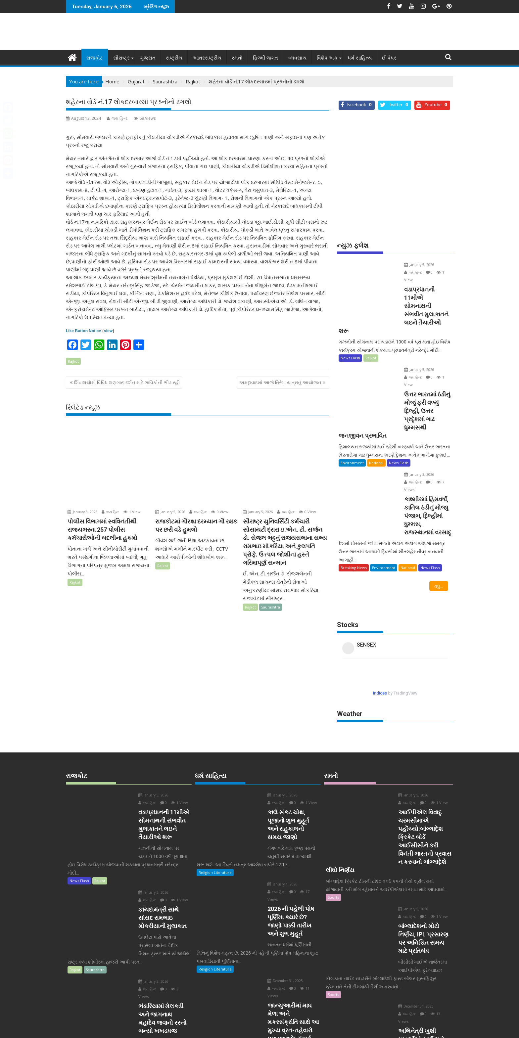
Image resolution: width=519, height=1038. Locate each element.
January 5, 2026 (83, 511)
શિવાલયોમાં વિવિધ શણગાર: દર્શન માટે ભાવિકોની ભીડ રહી (127, 382)
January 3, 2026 (407, 426)
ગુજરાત (148, 58)
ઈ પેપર (389, 58)
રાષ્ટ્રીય (174, 58)
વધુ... (438, 521)
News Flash (350, 333)
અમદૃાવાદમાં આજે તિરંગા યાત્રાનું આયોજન (280, 382)
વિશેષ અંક (327, 58)
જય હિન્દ (117, 118)
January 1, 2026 (269, 811)
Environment (352, 414)
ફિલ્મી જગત (265, 58)
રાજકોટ (94, 58)
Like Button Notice (83, 330)
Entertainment (341, 985)
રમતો (237, 58)
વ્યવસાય (297, 58)
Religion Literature (215, 799)
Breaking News (354, 503)
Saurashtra (270, 606)
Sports (333, 816)
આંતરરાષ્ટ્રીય (207, 58)
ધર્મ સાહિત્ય (360, 58)
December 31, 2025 (272, 892)
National (376, 414)
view (108, 330)
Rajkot (73, 360)
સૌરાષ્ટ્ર (121, 58)
